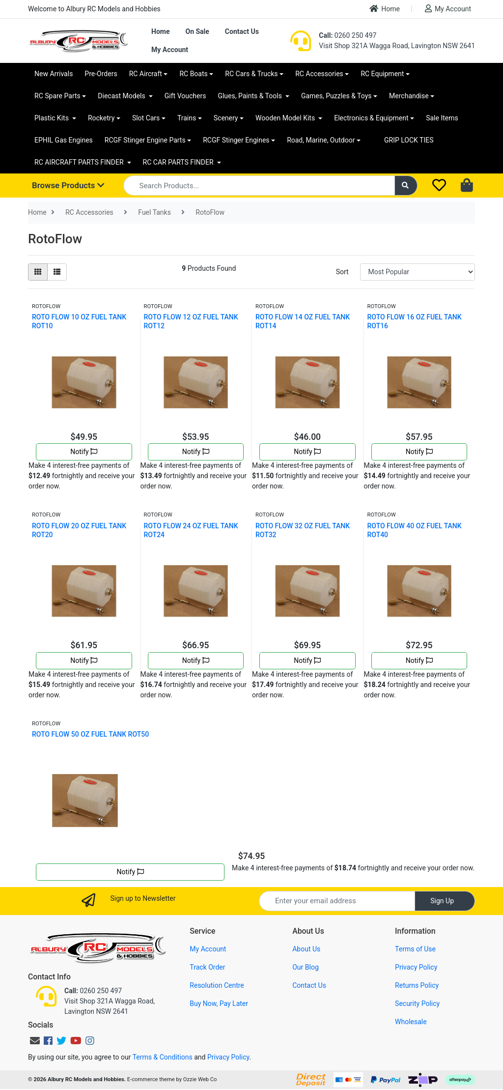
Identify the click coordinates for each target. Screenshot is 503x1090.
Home (384, 8)
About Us (306, 949)
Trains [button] (186, 118)
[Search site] (406, 185)
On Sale (197, 31)
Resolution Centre (217, 985)
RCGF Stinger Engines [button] (236, 140)
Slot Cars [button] (146, 118)
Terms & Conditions (163, 1057)
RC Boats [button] (193, 74)
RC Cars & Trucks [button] (251, 74)
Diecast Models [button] (122, 96)
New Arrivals (53, 74)
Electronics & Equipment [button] (371, 118)
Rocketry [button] (101, 118)
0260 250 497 (347, 35)
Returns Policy (417, 985)
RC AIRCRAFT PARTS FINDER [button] (79, 162)
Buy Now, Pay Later (219, 1003)
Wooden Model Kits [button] (286, 118)
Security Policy (417, 1003)
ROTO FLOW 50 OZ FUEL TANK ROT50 (90, 734)
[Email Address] (337, 901)
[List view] (57, 272)
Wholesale (411, 1022)
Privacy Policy (416, 967)
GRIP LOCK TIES (409, 140)
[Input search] (259, 185)
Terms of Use (415, 949)
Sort (342, 272)
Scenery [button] (226, 118)
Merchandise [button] (409, 96)
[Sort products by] (417, 272)
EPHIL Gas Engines (63, 140)
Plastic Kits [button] (52, 118)
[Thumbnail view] (38, 272)
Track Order (207, 967)
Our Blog (305, 967)
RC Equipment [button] (382, 74)
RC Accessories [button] (319, 74)
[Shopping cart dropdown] (468, 185)
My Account (448, 8)
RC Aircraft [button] (145, 74)
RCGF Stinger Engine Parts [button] (145, 140)
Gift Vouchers (185, 96)
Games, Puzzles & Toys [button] (336, 96)
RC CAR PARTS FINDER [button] (179, 162)
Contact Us (242, 31)
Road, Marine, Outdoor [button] (321, 140)
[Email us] (35, 1041)
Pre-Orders (100, 74)
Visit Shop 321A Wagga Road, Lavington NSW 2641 (397, 46)
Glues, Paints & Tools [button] (250, 96)
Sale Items (442, 118)
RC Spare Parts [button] (57, 96)
